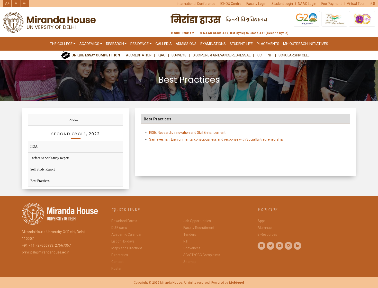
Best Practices (40, 181)
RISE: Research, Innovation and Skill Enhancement (187, 134)
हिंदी (372, 3)
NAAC (74, 119)
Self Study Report (42, 169)
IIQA (34, 146)
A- (25, 3)
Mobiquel (236, 282)
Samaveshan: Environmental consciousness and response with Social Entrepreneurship (216, 141)
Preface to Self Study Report (49, 158)
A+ (7, 3)
